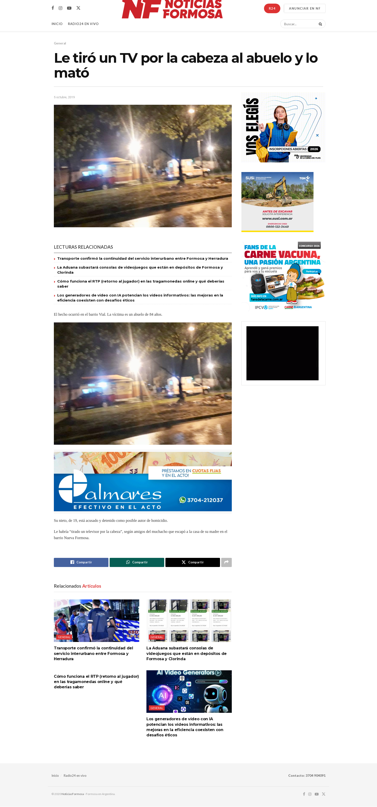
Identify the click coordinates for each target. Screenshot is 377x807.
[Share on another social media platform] (226, 562)
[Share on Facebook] (81, 562)
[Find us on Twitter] (78, 8)
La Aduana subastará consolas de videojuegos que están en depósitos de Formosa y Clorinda (186, 653)
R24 (272, 8)
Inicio (57, 24)
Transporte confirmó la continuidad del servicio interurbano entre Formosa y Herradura (142, 258)
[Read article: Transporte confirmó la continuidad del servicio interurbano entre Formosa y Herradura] (96, 620)
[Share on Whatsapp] (137, 562)
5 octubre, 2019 (64, 97)
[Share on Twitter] (192, 562)
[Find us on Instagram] (60, 8)
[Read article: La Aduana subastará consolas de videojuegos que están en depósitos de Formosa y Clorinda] (189, 620)
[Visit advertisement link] (143, 481)
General (60, 43)
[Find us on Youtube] (69, 8)
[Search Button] (320, 23)
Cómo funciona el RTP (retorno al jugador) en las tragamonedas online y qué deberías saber (96, 682)
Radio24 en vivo (75, 775)
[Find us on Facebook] (52, 8)
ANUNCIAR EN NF (304, 8)
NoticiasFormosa (73, 794)
